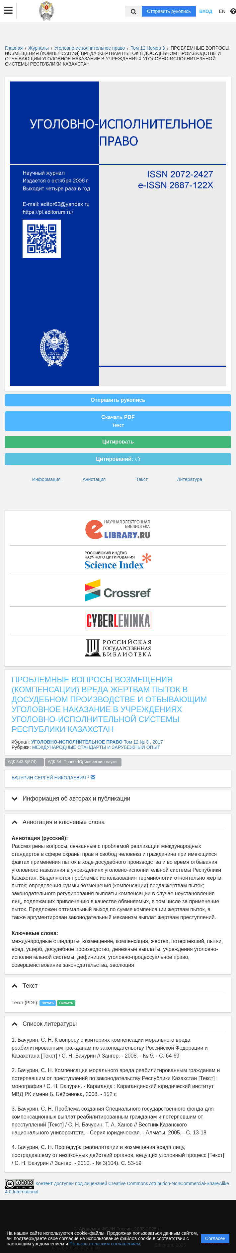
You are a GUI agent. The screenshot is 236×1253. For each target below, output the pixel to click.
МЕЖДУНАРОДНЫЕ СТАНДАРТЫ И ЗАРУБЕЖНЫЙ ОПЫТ (96, 747)
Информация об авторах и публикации (71, 798)
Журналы (39, 48)
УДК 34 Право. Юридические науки (83, 761)
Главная (14, 48)
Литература (189, 479)
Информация (46, 479)
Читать (48, 1003)
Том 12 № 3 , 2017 (143, 742)
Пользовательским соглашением (104, 1243)
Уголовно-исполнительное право (90, 48)
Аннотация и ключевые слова (58, 822)
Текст (142, 479)
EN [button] (222, 11)
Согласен (215, 1238)
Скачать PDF (117, 421)
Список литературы (44, 1023)
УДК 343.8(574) (24, 761)
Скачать (66, 1003)
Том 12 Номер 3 (148, 48)
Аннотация (94, 479)
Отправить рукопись (169, 11)
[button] (8, 10)
